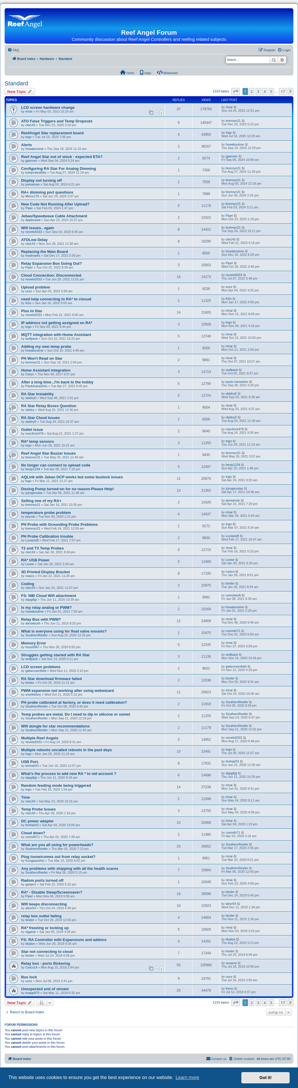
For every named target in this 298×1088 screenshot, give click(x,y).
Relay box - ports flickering (45, 963)
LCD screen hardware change (48, 107)
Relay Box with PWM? (41, 619)
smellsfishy (33, 694)
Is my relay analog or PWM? (46, 607)
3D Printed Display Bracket (45, 572)
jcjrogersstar (34, 493)
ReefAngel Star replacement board (52, 133)
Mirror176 (32, 196)
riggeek (30, 931)
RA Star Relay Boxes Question (48, 406)
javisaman (32, 184)
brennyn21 (233, 120)
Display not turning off (41, 180)
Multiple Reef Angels (39, 738)
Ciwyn (29, 374)
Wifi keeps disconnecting (44, 904)
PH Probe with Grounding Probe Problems (59, 524)
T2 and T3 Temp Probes (42, 548)
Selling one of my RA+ (41, 501)
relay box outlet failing (41, 916)
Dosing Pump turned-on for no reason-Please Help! (67, 489)
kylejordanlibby (36, 172)
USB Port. (30, 762)
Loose (29, 564)
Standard (16, 83)
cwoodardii (233, 595)
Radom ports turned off (42, 880)
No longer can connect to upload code (55, 465)
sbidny (30, 409)
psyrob (30, 516)
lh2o (28, 303)
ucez (28, 291)
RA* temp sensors (37, 441)
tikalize (30, 943)
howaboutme (34, 148)
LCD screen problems (40, 667)
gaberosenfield (35, 670)
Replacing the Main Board (44, 251)
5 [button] (271, 91)
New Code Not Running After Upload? (55, 204)
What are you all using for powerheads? (57, 845)
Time (25, 797)
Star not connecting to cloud (47, 951)
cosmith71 (233, 631)
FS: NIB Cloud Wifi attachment (48, 595)
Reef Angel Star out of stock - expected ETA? (62, 157)
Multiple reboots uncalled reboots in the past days (66, 750)
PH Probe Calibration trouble (47, 536)
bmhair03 (32, 765)
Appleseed (32, 220)
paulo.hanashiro (237, 381)
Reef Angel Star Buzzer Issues (48, 453)
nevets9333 (33, 232)
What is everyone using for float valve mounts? (64, 631)
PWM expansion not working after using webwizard (67, 690)
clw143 (30, 125)
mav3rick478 (34, 433)
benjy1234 (32, 469)
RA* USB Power (35, 560)
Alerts (26, 145)
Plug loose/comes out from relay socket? (58, 856)
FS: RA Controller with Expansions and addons (64, 940)
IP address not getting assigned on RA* (56, 323)
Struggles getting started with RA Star (55, 655)
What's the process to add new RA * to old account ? (68, 773)
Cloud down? (33, 833)
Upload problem (35, 287)
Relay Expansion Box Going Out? (51, 263)
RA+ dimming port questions (47, 192)
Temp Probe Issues (38, 809)
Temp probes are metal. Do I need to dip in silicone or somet (75, 714)
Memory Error (33, 643)
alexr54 (30, 908)
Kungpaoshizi (35, 860)
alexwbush (32, 623)
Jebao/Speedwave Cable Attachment (54, 216)
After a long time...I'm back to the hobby (57, 382)
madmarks (32, 255)
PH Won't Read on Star (41, 358)
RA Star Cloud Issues (40, 418)
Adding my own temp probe (46, 346)
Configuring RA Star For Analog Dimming (58, 168)
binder (230, 583)
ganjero (30, 884)
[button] (235, 91)
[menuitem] (13, 50)
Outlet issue (32, 429)
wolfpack (31, 338)
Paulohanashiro (36, 386)
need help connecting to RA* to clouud (56, 299)
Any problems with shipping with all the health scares (69, 868)
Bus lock (29, 977)
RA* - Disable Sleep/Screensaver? (51, 892)
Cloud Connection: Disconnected (51, 275)
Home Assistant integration (46, 370)
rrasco (29, 576)
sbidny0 (30, 398)
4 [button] (265, 91)
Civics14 (31, 967)
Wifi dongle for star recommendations (55, 726)
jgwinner (31, 160)
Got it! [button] (266, 1077)
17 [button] (283, 91)
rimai (28, 111)
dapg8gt (31, 599)
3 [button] (258, 91)
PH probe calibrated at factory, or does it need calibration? (74, 702)
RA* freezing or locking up (45, 928)
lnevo (229, 988)
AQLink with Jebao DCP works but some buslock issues (72, 477)
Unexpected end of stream (45, 989)
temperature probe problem (46, 512)
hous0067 (32, 647)
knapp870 (32, 993)
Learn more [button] (187, 1077)
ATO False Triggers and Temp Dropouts (56, 121)
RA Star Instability (37, 394)
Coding (27, 584)
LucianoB (32, 540)
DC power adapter (37, 821)
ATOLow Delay (34, 240)
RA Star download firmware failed (51, 679)
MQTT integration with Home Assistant (56, 334)
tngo (28, 137)
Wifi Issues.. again (37, 228)
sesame (231, 963)
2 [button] (252, 91)
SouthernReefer (36, 635)
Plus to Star (31, 311)
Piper (29, 208)
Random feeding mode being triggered (56, 785)
